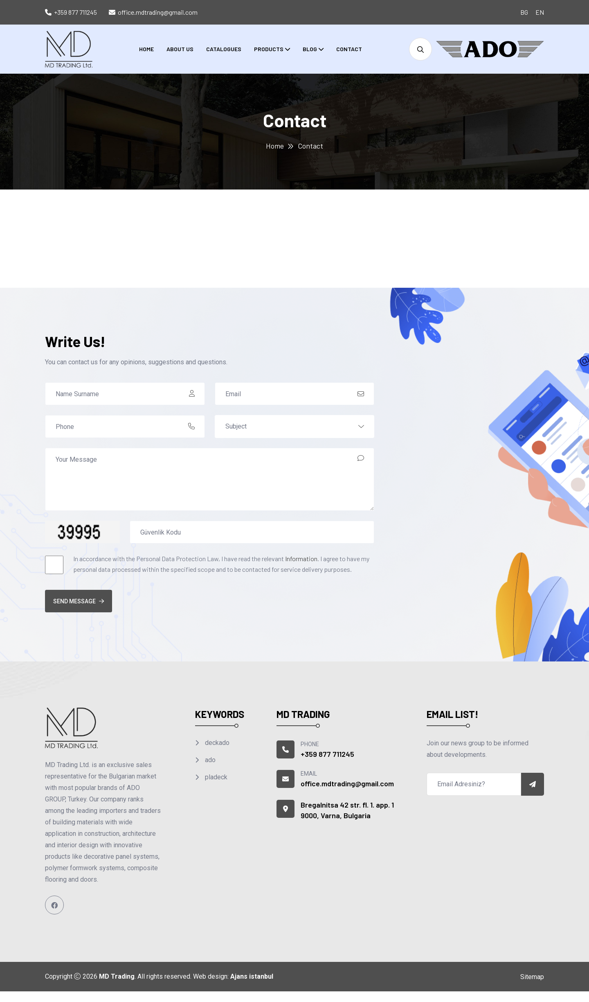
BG (524, 12)
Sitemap (532, 977)
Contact (349, 48)
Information (301, 558)
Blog (310, 48)
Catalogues (223, 48)
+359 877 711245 (75, 12)
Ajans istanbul (251, 976)
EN (539, 12)
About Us (179, 48)
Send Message (78, 601)
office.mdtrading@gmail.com (158, 12)
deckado (216, 743)
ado (209, 760)
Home (146, 48)
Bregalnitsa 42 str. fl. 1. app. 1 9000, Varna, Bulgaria (347, 810)
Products (268, 48)
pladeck (215, 777)
